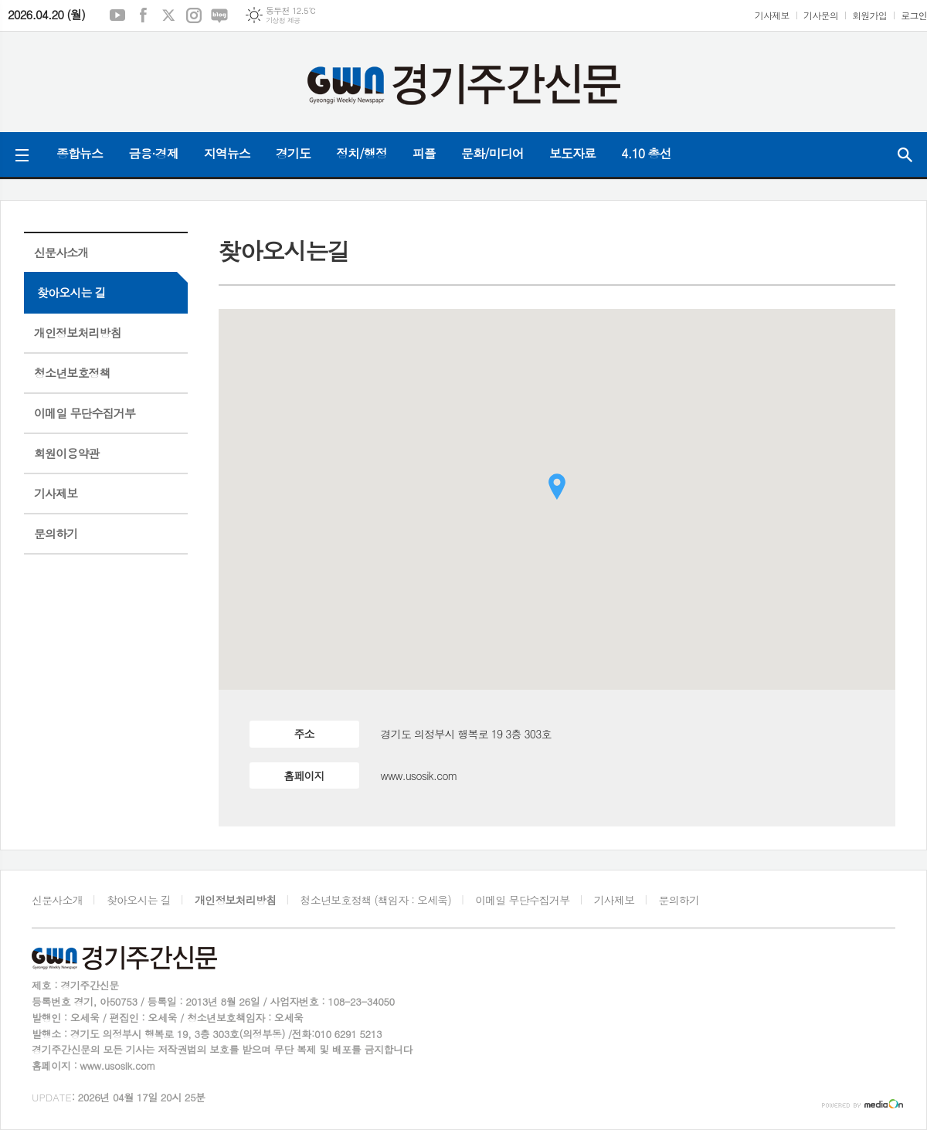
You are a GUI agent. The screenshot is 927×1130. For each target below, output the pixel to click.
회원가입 (869, 15)
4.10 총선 (646, 153)
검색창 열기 (904, 154)
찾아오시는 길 (71, 292)
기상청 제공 (283, 20)
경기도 (293, 153)
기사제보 (772, 15)
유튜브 (117, 15)
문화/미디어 (492, 153)
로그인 (914, 15)
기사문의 (820, 15)
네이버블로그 (219, 15)
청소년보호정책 (72, 373)
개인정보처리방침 (77, 332)
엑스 (168, 15)
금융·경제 (153, 153)
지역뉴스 (227, 153)
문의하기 (55, 533)
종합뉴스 (79, 153)
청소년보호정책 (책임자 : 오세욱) (376, 900)
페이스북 (142, 15)
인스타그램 (193, 15)
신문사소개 (61, 252)
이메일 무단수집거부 (84, 413)
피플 (424, 153)
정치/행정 (361, 153)
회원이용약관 (67, 453)
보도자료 (572, 153)
